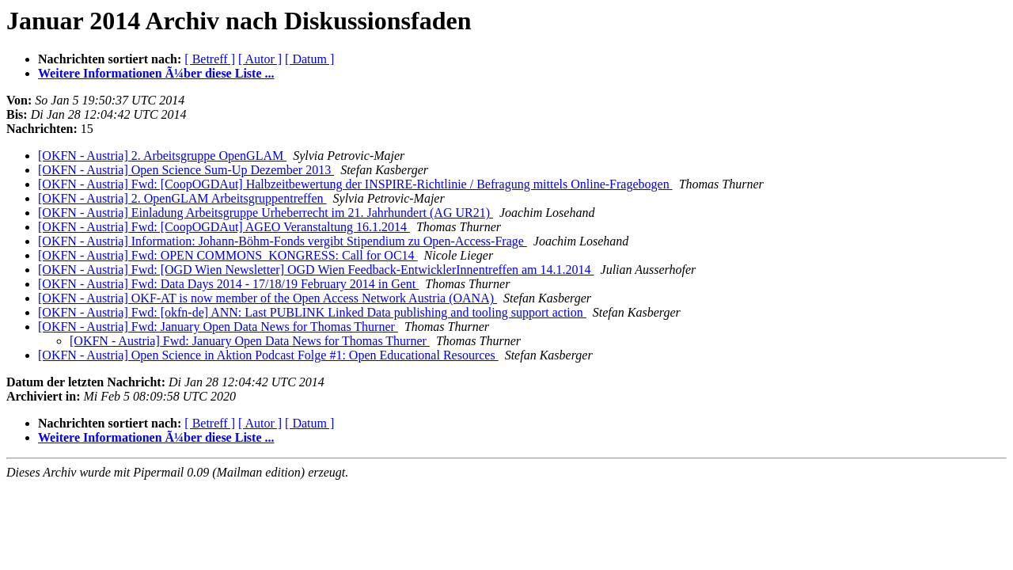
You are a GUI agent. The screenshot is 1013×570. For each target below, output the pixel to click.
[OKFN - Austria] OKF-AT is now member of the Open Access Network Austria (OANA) (267, 298)
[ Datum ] (309, 59)
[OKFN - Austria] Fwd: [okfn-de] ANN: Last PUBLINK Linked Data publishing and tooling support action (312, 312)
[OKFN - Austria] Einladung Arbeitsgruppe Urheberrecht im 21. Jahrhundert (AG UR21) (265, 212)
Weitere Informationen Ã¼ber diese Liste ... (156, 73)
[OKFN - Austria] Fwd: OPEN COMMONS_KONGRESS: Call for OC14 (228, 255)
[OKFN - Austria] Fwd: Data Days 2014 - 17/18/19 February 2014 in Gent (228, 284)
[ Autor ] (260, 59)
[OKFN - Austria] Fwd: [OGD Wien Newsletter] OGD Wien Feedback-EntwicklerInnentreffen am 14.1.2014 (316, 269)
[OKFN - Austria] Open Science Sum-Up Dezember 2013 (186, 170)
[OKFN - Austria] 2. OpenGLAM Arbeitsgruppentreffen (182, 198)
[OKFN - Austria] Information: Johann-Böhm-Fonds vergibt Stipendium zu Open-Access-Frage (282, 241)
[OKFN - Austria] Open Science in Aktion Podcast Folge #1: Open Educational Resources (268, 355)
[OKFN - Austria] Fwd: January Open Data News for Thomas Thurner (218, 326)
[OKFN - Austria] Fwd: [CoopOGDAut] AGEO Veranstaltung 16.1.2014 (224, 227)
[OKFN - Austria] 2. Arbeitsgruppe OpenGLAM (162, 155)
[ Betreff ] (209, 59)
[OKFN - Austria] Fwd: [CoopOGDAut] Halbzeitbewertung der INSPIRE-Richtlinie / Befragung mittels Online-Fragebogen (355, 184)
